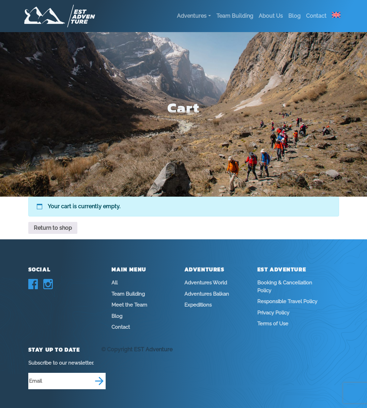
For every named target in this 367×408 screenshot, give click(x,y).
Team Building (234, 16)
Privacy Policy (273, 313)
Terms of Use (272, 324)
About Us (271, 16)
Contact (316, 16)
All (114, 283)
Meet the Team (129, 305)
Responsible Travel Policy (287, 301)
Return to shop (53, 228)
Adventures (192, 16)
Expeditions (198, 305)
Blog (294, 16)
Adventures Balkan (206, 294)
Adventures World (205, 283)
